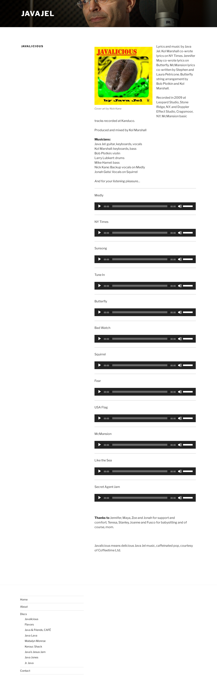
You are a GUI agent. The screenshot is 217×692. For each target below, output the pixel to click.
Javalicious (31, 619)
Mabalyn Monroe (35, 640)
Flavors (29, 624)
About (24, 606)
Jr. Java (29, 663)
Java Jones (31, 657)
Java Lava (31, 635)
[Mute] (180, 206)
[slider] (139, 206)
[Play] (99, 206)
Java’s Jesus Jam (35, 652)
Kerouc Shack (33, 646)
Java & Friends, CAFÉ (38, 629)
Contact (25, 670)
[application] (145, 206)
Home (24, 599)
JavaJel (38, 13)
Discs (23, 614)
